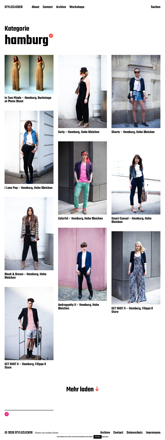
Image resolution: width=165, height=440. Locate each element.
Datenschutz (135, 432)
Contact (48, 7)
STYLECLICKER (14, 7)
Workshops (76, 7)
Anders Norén (51, 433)
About (35, 7)
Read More (105, 437)
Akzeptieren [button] (97, 437)
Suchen (155, 7)
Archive (61, 7)
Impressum (153, 432)
